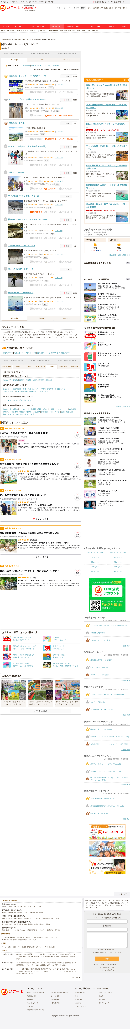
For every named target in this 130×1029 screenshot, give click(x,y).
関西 (61, 31)
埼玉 (35, 31)
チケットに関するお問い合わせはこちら (107, 964)
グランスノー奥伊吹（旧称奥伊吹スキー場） (27, 146)
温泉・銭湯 (7, 414)
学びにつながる (47, 389)
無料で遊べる (18, 918)
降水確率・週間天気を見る (119, 255)
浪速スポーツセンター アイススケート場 (27, 76)
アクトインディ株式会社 (100, 989)
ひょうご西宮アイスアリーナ (20, 269)
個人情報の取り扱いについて (107, 949)
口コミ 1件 (58, 278)
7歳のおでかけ (118, 567)
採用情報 (78, 1003)
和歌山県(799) (64, 353)
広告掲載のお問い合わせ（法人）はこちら (107, 952)
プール (35, 906)
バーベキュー (36, 65)
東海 (41, 31)
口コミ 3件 (58, 231)
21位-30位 (67, 60)
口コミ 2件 (58, 254)
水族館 (44, 409)
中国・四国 (81, 31)
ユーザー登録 (6, 947)
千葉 (31, 31)
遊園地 (15, 409)
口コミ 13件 (59, 158)
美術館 (42, 924)
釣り (25, 906)
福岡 (97, 31)
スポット (6, 27)
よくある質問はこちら (107, 967)
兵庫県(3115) (42, 353)
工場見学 (36, 412)
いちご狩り (47, 65)
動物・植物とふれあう (31, 389)
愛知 (44, 31)
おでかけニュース (94, 27)
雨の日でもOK (98, 8)
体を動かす (33, 391)
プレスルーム (55, 999)
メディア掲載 (55, 1003)
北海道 (12, 31)
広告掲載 (30, 999)
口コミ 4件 (59, 84)
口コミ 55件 (60, 108)
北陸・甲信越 (53, 31)
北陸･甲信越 (40, 367)
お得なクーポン (7, 918)
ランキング (56, 27)
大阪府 (28, 380)
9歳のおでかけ (118, 571)
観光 (32, 414)
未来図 (101, 996)
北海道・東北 (5, 31)
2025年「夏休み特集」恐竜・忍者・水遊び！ (16, 937)
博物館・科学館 (25, 412)
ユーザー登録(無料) (114, 2)
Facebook (30, 1006)
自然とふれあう (9, 391)
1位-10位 (14, 60)
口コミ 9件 (59, 132)
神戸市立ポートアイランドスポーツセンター (27, 219)
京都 (69, 31)
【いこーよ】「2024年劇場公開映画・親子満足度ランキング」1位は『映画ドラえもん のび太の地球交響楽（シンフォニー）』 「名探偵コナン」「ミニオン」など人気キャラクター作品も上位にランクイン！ (46, 971)
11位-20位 (41, 60)
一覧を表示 (125, 646)
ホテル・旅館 (18, 414)
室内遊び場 (7, 409)
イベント (18, 27)
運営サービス (79, 999)
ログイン (126, 2)
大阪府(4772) (31, 353)
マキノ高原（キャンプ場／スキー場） (24, 196)
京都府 (21, 380)
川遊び (57, 918)
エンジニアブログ (81, 1006)
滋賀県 (15, 380)
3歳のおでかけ (118, 557)
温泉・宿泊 (43, 391)
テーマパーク (24, 409)
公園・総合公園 (67, 412)
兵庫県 (34, 380)
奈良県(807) (53, 353)
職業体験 (40, 912)
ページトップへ (122, 894)
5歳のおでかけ (118, 562)
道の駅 (26, 414)
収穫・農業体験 (22, 391)
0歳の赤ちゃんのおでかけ (95, 552)
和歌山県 (49, 380)
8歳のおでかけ (95, 571)
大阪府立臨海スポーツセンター (21, 246)
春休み (90, 8)
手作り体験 (12, 912)
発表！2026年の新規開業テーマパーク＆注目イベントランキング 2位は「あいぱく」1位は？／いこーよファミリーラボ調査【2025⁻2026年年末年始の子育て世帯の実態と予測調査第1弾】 (46, 956)
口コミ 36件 (59, 181)
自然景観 (72, 409)
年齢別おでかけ (73, 27)
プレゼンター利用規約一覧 (59, 993)
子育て (111, 27)
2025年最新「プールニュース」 (44, 937)
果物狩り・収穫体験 (10, 412)
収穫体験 (33, 912)
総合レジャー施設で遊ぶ (12, 389)
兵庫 (73, 31)
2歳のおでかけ (95, 557)
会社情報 (102, 999)
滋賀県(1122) (8, 353)
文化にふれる (60, 389)
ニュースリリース (33, 1003)
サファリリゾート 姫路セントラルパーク (27, 99)
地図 (50, 88)
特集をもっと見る (123, 407)
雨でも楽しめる (7, 924)
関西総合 (26, 65)
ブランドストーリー (105, 993)
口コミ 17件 (59, 301)
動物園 (33, 409)
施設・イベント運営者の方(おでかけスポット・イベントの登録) (34, 947)
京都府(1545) (19, 353)
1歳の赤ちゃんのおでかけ (118, 552)
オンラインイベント (37, 27)
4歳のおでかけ (95, 562)
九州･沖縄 (74, 367)
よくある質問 (55, 996)
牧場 (39, 409)
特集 (124, 27)
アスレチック (54, 412)
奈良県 (41, 380)
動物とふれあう (109, 8)
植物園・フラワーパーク (58, 409)
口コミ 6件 (58, 205)
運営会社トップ (80, 993)
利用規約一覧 (31, 996)
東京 (22, 31)
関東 (18, 31)
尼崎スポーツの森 (16, 123)
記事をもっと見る (40, 711)
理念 (76, 996)
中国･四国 (63, 367)
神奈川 (27, 31)
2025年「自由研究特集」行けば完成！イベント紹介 (19, 940)
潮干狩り (56, 65)
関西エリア (7, 380)
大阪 (65, 31)
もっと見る (75, 977)
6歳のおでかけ (95, 567)
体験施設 (44, 412)
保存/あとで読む (99, 2)
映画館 (24, 924)
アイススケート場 (24, 930)
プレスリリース (104, 1003)
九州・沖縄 (91, 31)
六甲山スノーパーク (17, 172)
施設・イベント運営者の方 (35, 993)
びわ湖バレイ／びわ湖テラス (20, 293)
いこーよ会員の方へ (107, 970)
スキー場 (13, 930)
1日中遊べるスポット (123, 8)
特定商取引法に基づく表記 (35, 1010)
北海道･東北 (7, 367)
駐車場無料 (27, 918)
